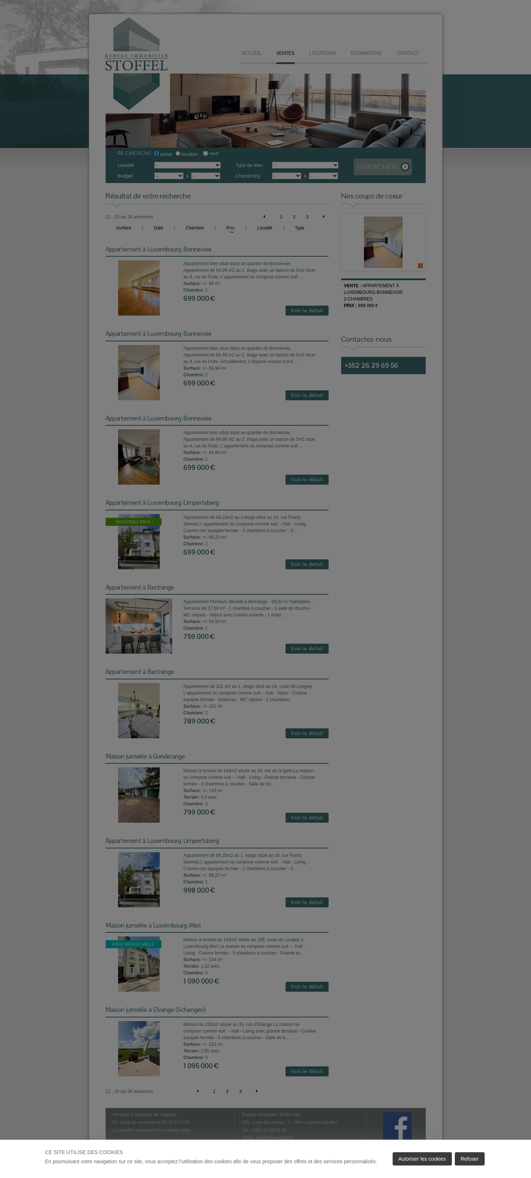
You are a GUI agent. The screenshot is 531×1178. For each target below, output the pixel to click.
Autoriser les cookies (422, 1159)
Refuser (470, 1159)
